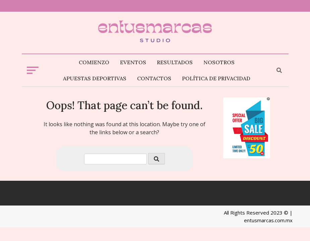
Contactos (154, 78)
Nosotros (219, 62)
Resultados (175, 62)
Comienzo (94, 62)
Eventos (133, 62)
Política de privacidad (216, 78)
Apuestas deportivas (94, 78)
